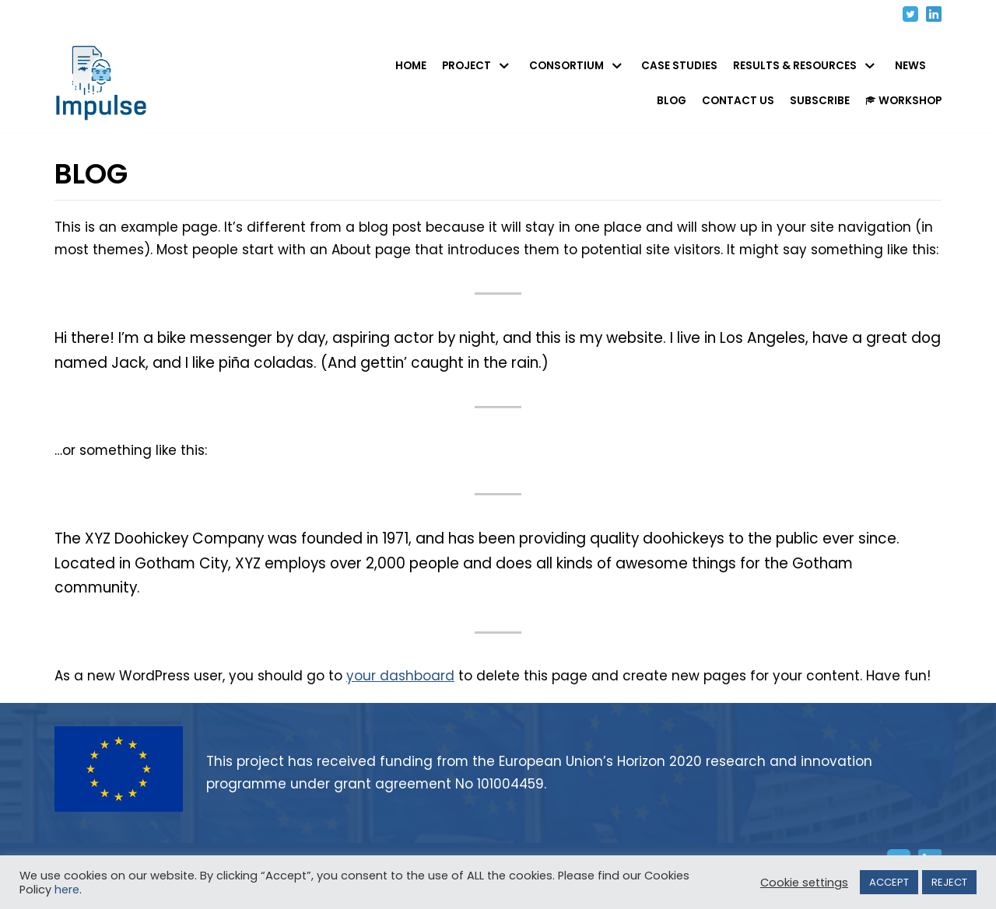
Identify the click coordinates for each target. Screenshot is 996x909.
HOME (410, 65)
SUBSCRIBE (820, 100)
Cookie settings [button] (804, 883)
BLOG (671, 100)
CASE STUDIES (679, 65)
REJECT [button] (949, 882)
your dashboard (400, 699)
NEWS (910, 65)
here (66, 889)
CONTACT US (738, 100)
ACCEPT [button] (889, 882)
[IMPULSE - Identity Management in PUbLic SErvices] (105, 83)
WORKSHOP (903, 101)
